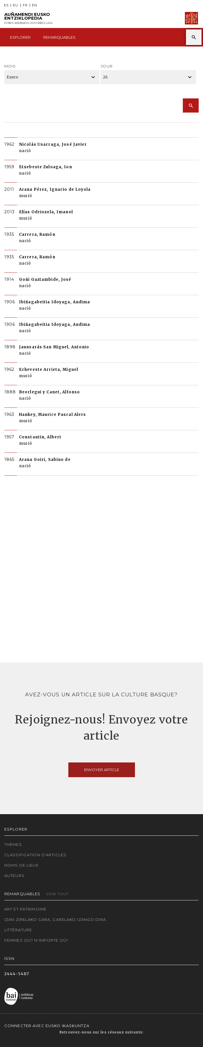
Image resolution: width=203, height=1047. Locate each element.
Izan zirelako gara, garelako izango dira (55, 919)
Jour (106, 66)
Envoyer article (101, 769)
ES (6, 5)
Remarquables (59, 37)
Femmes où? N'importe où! (36, 940)
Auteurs (14, 875)
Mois (10, 66)
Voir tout (57, 894)
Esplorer (20, 37)
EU (15, 5)
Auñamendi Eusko (28, 18)
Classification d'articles (35, 854)
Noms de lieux (21, 865)
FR (25, 5)
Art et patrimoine (25, 909)
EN (34, 5)
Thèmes (13, 844)
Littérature (18, 930)
